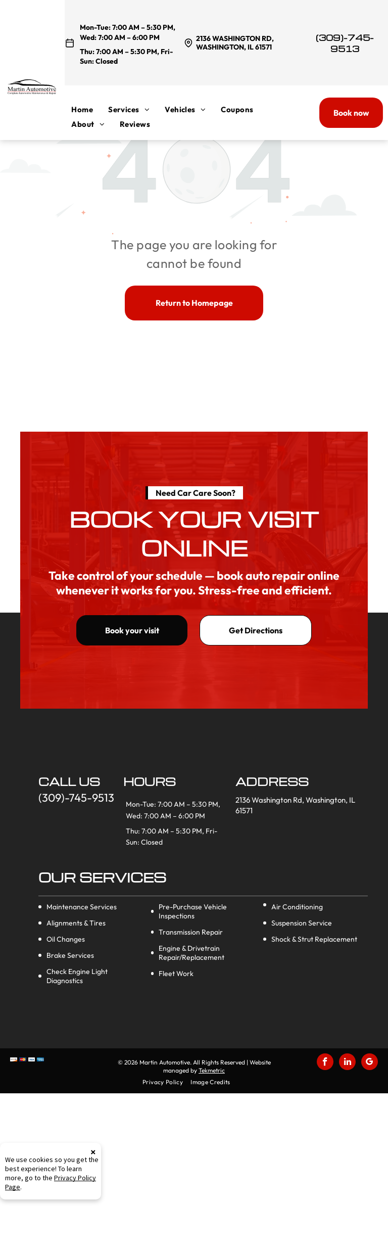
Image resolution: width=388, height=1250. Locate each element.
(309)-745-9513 (345, 43)
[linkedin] (347, 1063)
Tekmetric (212, 1070)
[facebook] (325, 1063)
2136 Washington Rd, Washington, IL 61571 (235, 43)
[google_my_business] (369, 1063)
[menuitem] (89, 109)
